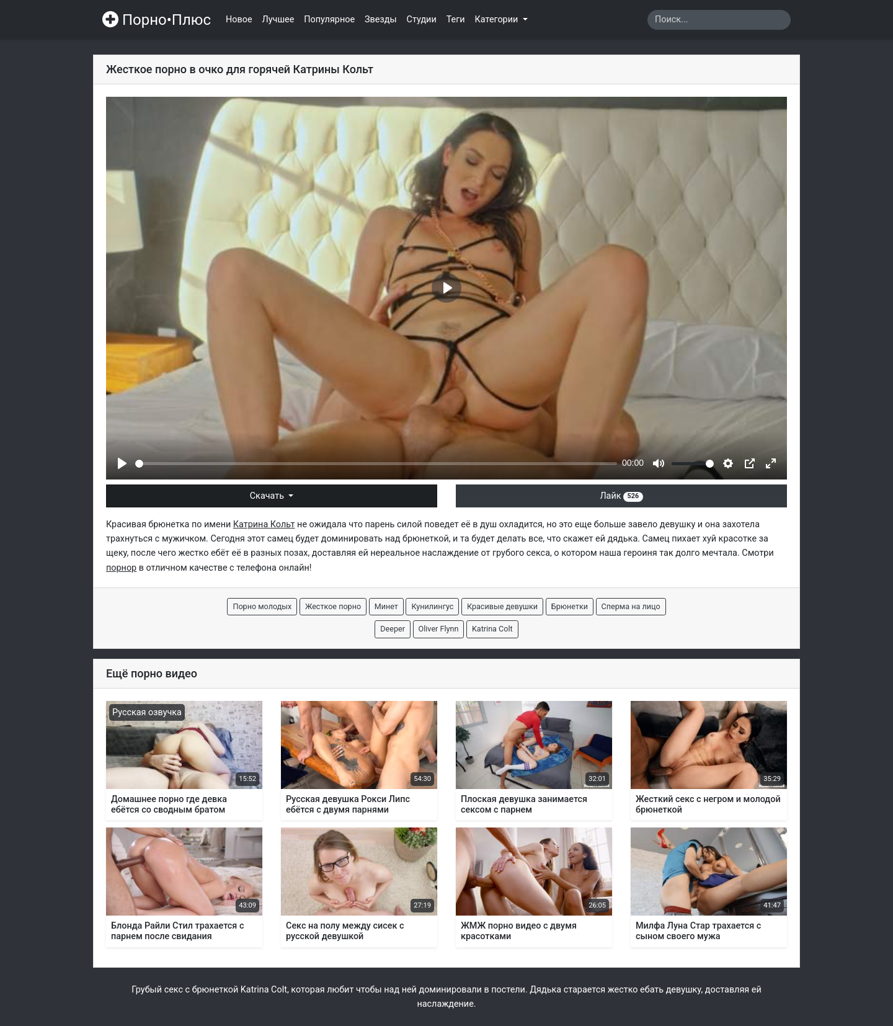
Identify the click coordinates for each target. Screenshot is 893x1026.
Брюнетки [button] (569, 606)
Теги (455, 19)
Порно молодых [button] (262, 606)
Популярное (329, 19)
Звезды (381, 19)
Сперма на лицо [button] (631, 606)
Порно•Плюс (156, 20)
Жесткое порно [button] (333, 606)
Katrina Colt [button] (492, 628)
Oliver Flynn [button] (439, 628)
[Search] (719, 20)
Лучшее (278, 19)
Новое (239, 19)
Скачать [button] (268, 496)
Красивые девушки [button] (502, 606)
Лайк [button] (621, 496)
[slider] (376, 464)
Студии (422, 19)
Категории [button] (497, 19)
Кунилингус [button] (432, 606)
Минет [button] (386, 606)
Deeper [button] (392, 628)
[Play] (122, 463)
